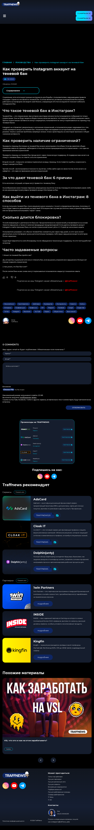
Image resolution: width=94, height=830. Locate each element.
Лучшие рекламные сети (57, 782)
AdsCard (39, 499)
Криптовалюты (23, 304)
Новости (73, 304)
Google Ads (80, 308)
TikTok (6, 311)
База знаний (71, 311)
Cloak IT (39, 526)
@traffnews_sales (64, 822)
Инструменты (61, 304)
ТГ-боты (50, 797)
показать (21, 90)
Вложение (7, 387)
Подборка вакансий (55, 789)
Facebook (61, 308)
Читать (8, 749)
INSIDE (38, 614)
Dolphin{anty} (43, 553)
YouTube (37, 311)
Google (71, 308)
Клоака (35, 453)
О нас (50, 800)
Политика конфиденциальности (13, 821)
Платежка (36, 438)
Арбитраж (36, 304)
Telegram (51, 308)
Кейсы (82, 304)
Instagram (16, 311)
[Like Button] (4, 277)
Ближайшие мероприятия (57, 787)
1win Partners (43, 587)
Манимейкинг (9, 304)
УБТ (42, 308)
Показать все (19, 492)
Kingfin (38, 641)
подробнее (43, 604)
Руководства (48, 304)
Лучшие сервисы (54, 784)
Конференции (20, 308)
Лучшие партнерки (54, 779)
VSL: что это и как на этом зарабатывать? (25, 740)
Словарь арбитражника (56, 794)
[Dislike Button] (12, 277)
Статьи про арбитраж (55, 777)
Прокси (35, 430)
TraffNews (14, 322)
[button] (4, 15)
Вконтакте (27, 311)
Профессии (33, 308)
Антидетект (36, 446)
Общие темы (58, 311)
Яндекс (46, 311)
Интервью (7, 308)
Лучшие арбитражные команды (59, 792)
